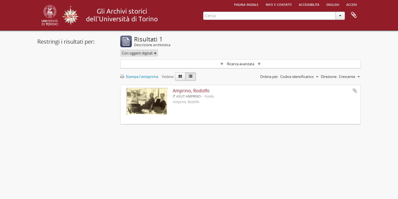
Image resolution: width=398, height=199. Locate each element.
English (332, 4)
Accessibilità (309, 4)
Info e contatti (279, 4)
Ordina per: (269, 76)
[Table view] (190, 76)
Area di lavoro (354, 15)
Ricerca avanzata (240, 63)
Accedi (351, 4)
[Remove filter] (155, 53)
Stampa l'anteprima (139, 76)
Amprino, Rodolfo (191, 91)
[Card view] (180, 76)
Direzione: (329, 76)
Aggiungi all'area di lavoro (355, 90)
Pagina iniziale (246, 4)
